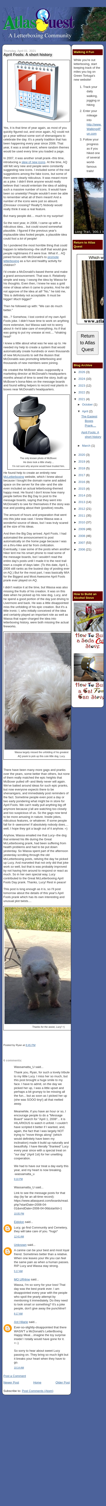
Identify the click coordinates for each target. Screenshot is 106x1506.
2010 (82, 522)
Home (37, 1382)
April (85, 411)
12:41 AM (19, 1236)
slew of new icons (33, 162)
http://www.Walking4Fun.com (94, 129)
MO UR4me (22, 1279)
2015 (82, 488)
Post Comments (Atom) (37, 1391)
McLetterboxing (13, 476)
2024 (82, 379)
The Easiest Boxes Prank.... (89, 421)
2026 (82, 372)
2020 (82, 454)
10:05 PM (19, 1213)
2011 (82, 515)
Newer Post (11, 1382)
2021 (82, 399)
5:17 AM (18, 1271)
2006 (82, 549)
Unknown (20, 1245)
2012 (82, 508)
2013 (82, 502)
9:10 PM (18, 1179)
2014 (82, 495)
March (86, 445)
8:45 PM (31, 1045)
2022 (82, 392)
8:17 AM (18, 1313)
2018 (82, 468)
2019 (82, 461)
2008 (82, 536)
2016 (82, 482)
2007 (82, 542)
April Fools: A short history (27, 54)
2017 (82, 475)
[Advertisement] (90, 570)
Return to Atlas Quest (87, 343)
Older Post (63, 1382)
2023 (82, 385)
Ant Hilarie (21, 1322)
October (88, 404)
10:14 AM (19, 1367)
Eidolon (19, 1222)
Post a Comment (14, 1376)
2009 (82, 529)
